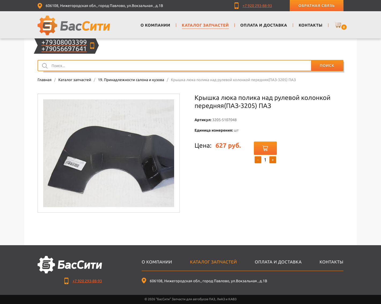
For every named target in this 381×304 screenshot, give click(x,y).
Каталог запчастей (74, 80)
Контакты (331, 262)
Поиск (327, 65)
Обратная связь (316, 5)
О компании (157, 262)
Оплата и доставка (278, 262)
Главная (45, 80)
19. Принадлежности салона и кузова (131, 80)
